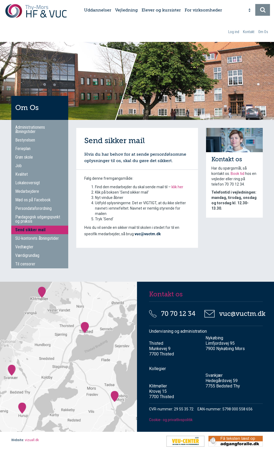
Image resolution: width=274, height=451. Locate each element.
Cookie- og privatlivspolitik (171, 420)
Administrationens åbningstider (30, 129)
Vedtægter (24, 246)
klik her (177, 187)
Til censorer (25, 263)
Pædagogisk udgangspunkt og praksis (37, 219)
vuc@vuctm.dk (239, 313)
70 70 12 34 (178, 313)
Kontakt (248, 32)
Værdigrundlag (27, 255)
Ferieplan (23, 148)
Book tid (238, 173)
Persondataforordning (33, 208)
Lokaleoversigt (27, 182)
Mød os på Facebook (33, 199)
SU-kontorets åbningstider (37, 238)
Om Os (263, 32)
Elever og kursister (161, 10)
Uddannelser (97, 10)
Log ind (233, 32)
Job (18, 165)
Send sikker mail (30, 229)
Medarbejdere (27, 191)
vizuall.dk (32, 440)
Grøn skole (24, 157)
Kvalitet (21, 174)
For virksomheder (203, 10)
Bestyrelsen (25, 140)
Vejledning (126, 10)
